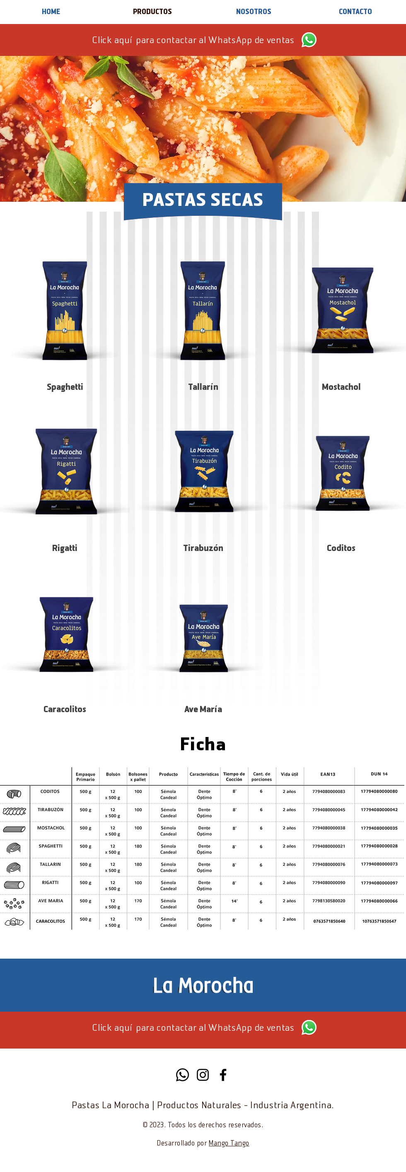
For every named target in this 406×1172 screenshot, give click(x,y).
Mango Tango (229, 1143)
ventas (279, 41)
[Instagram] (203, 1075)
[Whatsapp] (182, 1075)
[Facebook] (223, 1075)
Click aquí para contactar (144, 41)
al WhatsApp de (230, 41)
